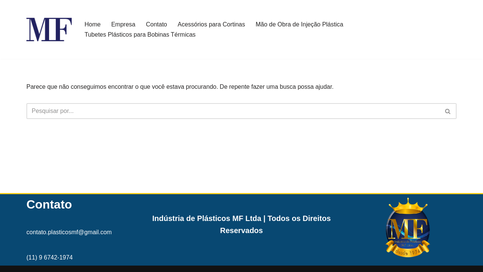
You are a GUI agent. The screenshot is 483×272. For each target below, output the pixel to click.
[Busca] (233, 111)
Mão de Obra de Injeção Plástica (299, 24)
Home (93, 24)
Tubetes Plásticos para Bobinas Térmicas (140, 34)
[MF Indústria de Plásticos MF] (49, 29)
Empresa (123, 24)
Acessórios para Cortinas (211, 24)
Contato (156, 24)
